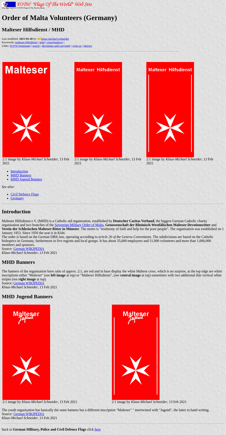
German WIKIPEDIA (28, 249)
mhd (42, 42)
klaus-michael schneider (55, 38)
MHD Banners (21, 175)
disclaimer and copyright (56, 45)
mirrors (87, 45)
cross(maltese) (55, 42)
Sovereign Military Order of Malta (79, 225)
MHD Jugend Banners (26, 179)
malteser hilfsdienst (26, 42)
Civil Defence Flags (25, 194)
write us (77, 45)
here (98, 429)
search (36, 45)
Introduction (19, 171)
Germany (17, 198)
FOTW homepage (20, 45)
